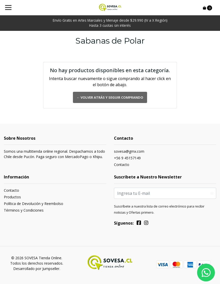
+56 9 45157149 (127, 158)
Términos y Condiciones (24, 210)
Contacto (121, 164)
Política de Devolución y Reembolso (33, 203)
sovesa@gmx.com (129, 151)
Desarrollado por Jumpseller (36, 268)
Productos (12, 197)
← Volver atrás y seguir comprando (110, 97)
